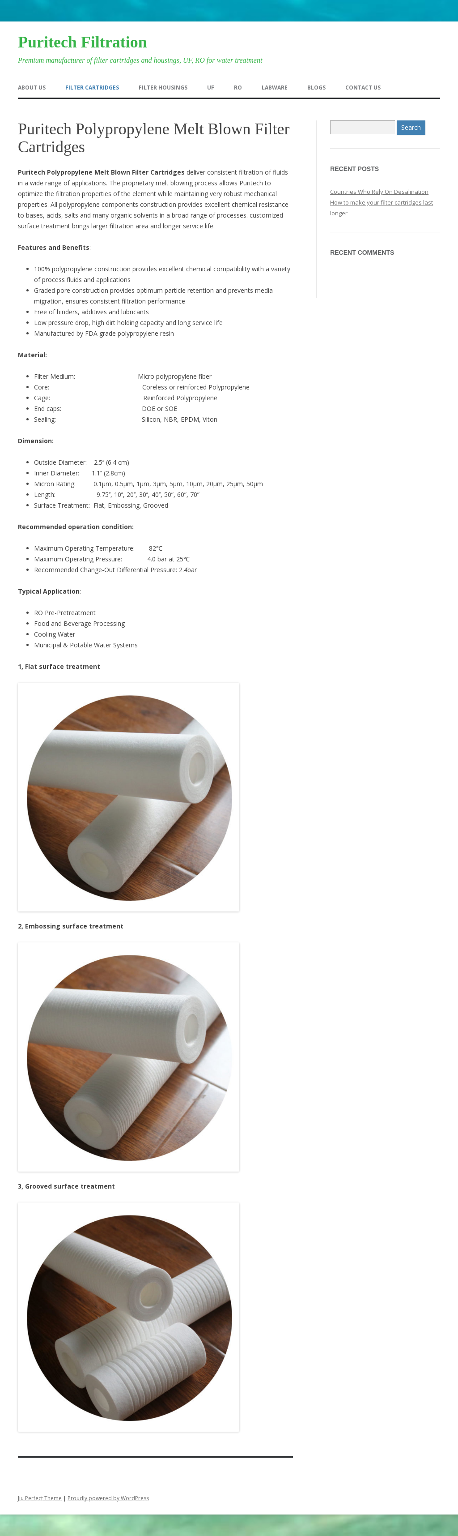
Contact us (363, 87)
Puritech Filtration (82, 42)
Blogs (316, 87)
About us (32, 87)
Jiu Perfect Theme (40, 1498)
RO (238, 87)
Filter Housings (163, 87)
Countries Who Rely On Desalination (379, 192)
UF (210, 87)
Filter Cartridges (92, 87)
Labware (275, 87)
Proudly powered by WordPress (108, 1498)
